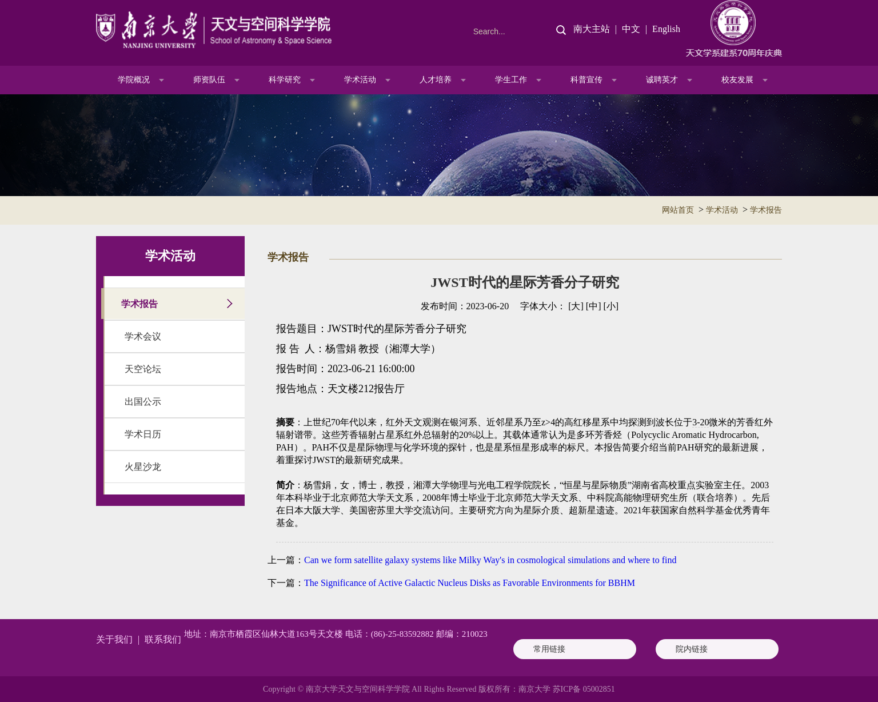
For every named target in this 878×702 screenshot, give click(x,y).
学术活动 (360, 79)
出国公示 (143, 401)
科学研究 (285, 79)
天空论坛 (143, 369)
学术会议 (143, 336)
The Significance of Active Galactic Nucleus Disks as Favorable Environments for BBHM (469, 583)
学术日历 (143, 434)
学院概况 (134, 79)
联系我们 (163, 639)
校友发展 (737, 79)
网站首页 (678, 210)
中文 (631, 29)
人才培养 (436, 79)
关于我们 (114, 639)
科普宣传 (586, 79)
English (666, 29)
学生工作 (511, 79)
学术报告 (766, 210)
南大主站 (591, 29)
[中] (593, 306)
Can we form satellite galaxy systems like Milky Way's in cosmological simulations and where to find (490, 560)
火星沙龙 (143, 467)
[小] (610, 306)
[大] (576, 306)
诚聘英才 (662, 79)
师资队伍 (209, 79)
